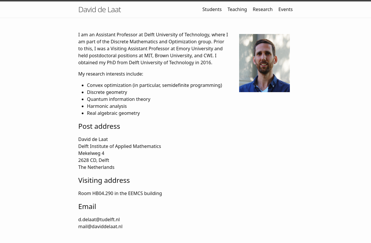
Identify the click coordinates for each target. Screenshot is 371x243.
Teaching (237, 9)
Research (263, 9)
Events (286, 9)
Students (212, 9)
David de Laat (99, 9)
